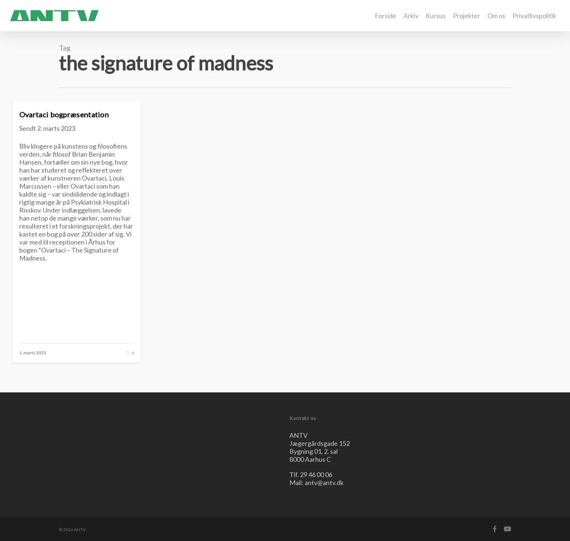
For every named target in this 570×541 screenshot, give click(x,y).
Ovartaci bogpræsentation (64, 114)
